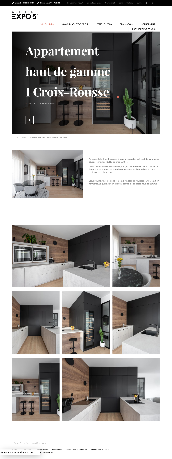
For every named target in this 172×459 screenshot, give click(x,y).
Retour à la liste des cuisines (40, 103)
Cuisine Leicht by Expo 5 (100, 449)
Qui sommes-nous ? (75, 3)
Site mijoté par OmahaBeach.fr (41, 452)
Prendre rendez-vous (144, 29)
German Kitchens (126, 3)
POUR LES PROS (104, 24)
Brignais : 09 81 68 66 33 (23, 3)
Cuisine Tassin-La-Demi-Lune (76, 449)
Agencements (148, 24)
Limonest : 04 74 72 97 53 (48, 3)
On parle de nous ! (94, 3)
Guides (139, 3)
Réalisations (126, 24)
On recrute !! (110, 3)
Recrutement (57, 449)
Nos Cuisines (47, 24)
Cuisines (23, 137)
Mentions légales (42, 449)
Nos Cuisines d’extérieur (75, 24)
